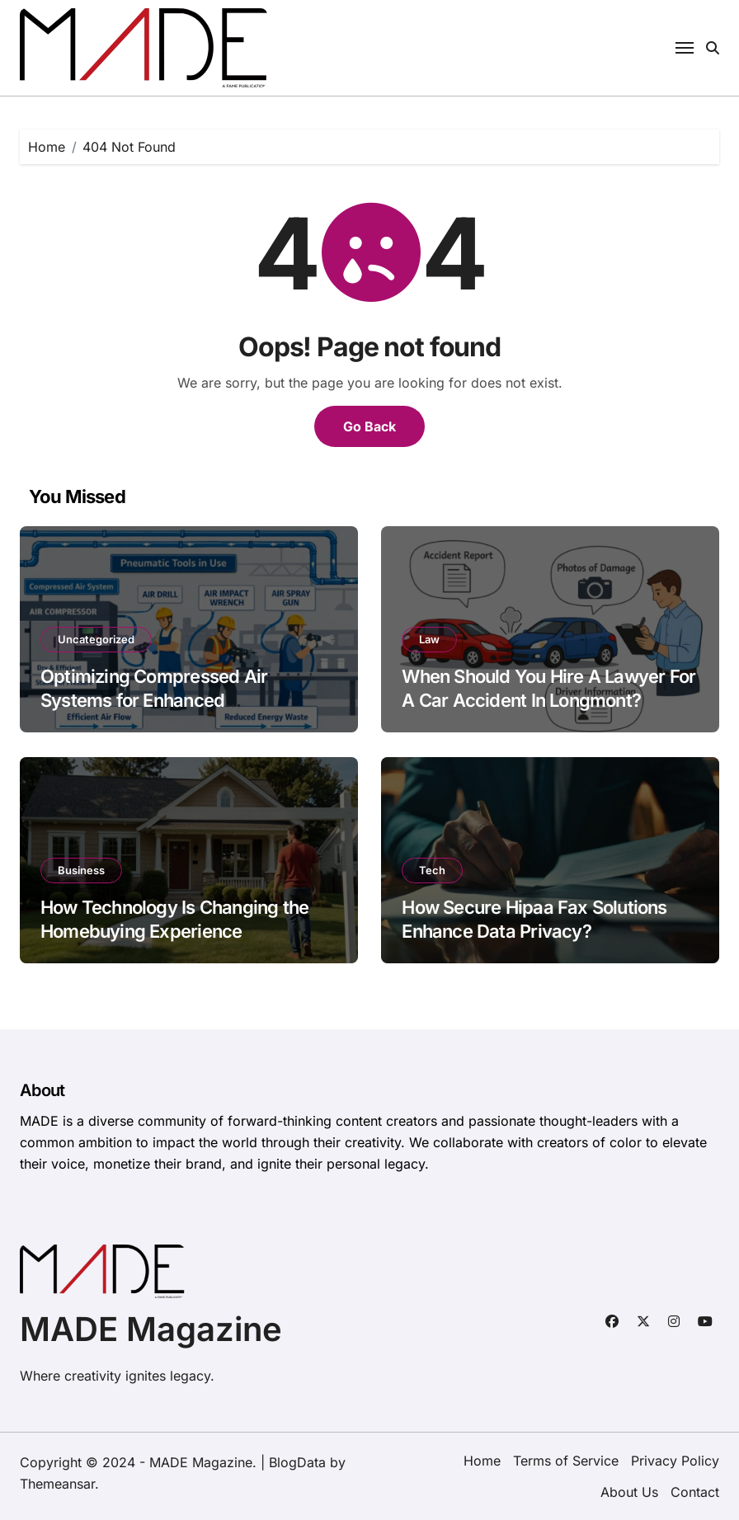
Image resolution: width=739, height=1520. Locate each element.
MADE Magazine (151, 1329)
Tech (432, 870)
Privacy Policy (675, 1460)
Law (429, 639)
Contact (695, 1492)
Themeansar (57, 1483)
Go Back (369, 426)
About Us (629, 1492)
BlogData (297, 1462)
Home (482, 1460)
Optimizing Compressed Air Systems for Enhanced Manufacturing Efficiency (153, 700)
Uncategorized (96, 639)
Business (81, 870)
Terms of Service (566, 1460)
